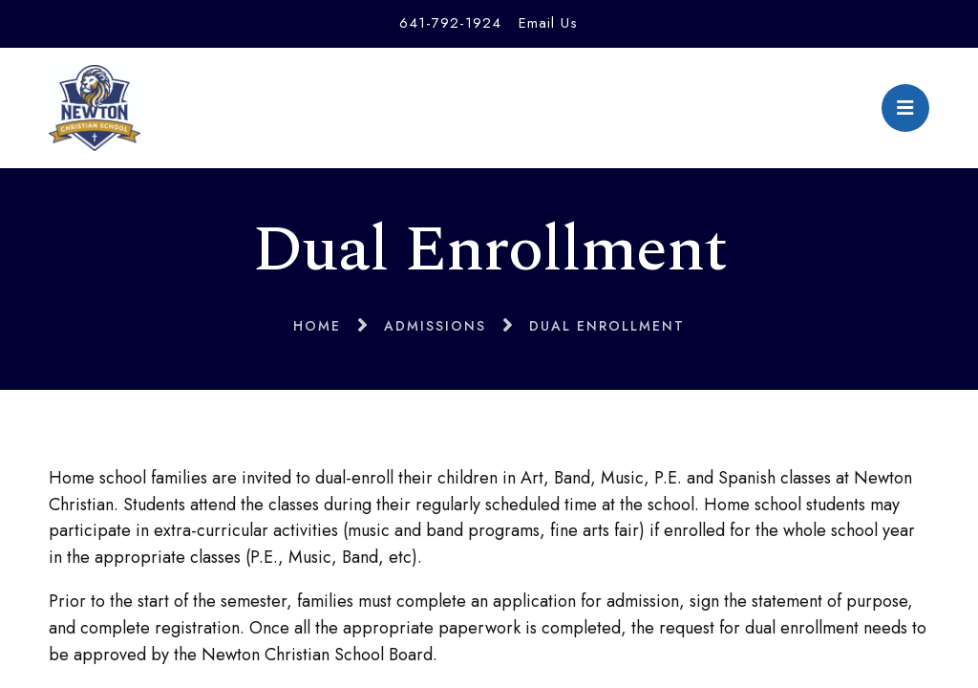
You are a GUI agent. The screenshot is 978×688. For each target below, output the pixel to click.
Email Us (548, 22)
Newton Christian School (94, 108)
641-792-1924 (450, 22)
